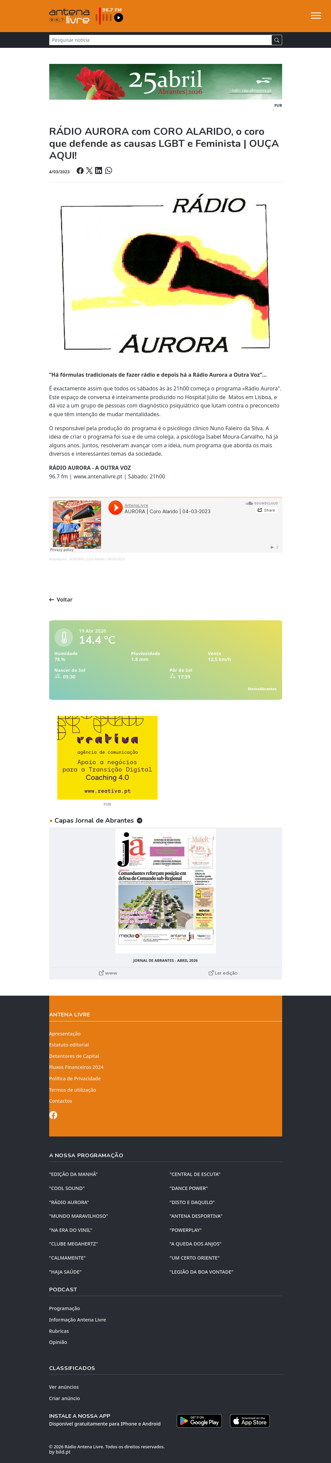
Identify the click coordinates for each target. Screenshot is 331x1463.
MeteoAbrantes (262, 688)
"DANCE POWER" (189, 1188)
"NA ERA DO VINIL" (70, 1230)
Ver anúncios (64, 1387)
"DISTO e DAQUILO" (192, 1202)
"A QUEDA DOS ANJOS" (196, 1244)
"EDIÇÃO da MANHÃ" (73, 1174)
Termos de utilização (72, 1090)
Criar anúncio (64, 1398)
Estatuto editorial (69, 1044)
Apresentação (65, 1033)
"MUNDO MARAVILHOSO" (78, 1216)
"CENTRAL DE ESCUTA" (195, 1174)
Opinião (58, 1342)
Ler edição (223, 973)
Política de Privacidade (75, 1078)
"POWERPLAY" (186, 1230)
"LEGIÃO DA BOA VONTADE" (202, 1272)
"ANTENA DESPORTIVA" (196, 1216)
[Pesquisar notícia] (160, 40)
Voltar (61, 599)
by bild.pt (60, 1452)
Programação (64, 1308)
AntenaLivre (58, 559)
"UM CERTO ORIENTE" (195, 1258)
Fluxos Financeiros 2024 (76, 1067)
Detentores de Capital (74, 1056)
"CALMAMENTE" (67, 1258)
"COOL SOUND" (67, 1188)
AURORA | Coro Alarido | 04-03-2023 (97, 559)
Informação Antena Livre (77, 1319)
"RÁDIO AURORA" (69, 1202)
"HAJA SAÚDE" (65, 1272)
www (108, 973)
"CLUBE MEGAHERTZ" (73, 1244)
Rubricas (59, 1331)
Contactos (60, 1101)
